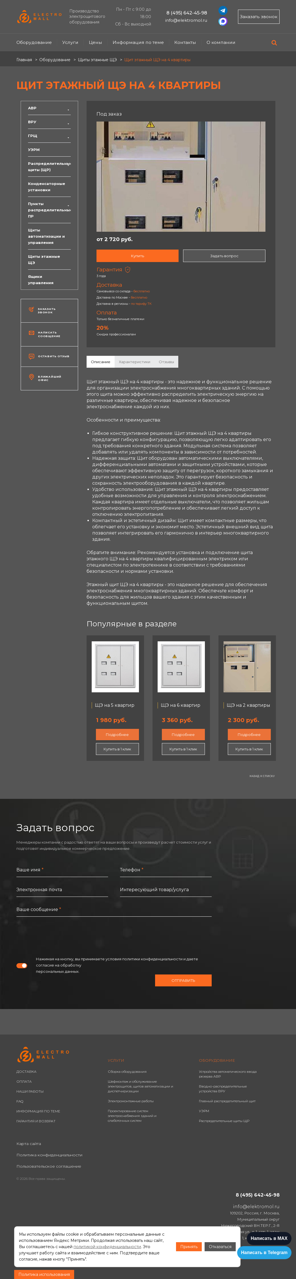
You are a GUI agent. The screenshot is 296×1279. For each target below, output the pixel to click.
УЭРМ (34, 149)
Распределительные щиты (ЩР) (49, 166)
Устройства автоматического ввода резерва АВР (228, 1073)
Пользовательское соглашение (48, 1166)
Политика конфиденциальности (49, 1154)
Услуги (70, 42)
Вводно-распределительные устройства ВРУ (223, 1088)
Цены (95, 42)
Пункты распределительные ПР (49, 210)
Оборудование (34, 42)
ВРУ (49, 122)
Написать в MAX (269, 1238)
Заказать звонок (258, 16)
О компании (221, 42)
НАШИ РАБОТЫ (30, 1091)
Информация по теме (138, 42)
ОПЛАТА (24, 1081)
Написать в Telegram (264, 1252)
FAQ (19, 1101)
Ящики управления (40, 279)
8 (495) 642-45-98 (186, 13)
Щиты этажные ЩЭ (44, 259)
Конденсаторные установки (46, 186)
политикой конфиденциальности (107, 1246)
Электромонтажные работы (131, 1101)
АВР (49, 108)
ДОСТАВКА (26, 1071)
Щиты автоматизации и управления (46, 236)
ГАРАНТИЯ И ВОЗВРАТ (35, 1121)
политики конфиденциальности (152, 959)
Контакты (185, 42)
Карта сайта (28, 1143)
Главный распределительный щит (227, 1101)
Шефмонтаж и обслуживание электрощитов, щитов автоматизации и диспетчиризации (140, 1086)
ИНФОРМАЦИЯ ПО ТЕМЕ (38, 1111)
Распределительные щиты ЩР (224, 1121)
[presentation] (59, 936)
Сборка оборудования (127, 1071)
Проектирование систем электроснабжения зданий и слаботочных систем (132, 1116)
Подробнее (117, 734)
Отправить (183, 980)
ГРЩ (49, 135)
